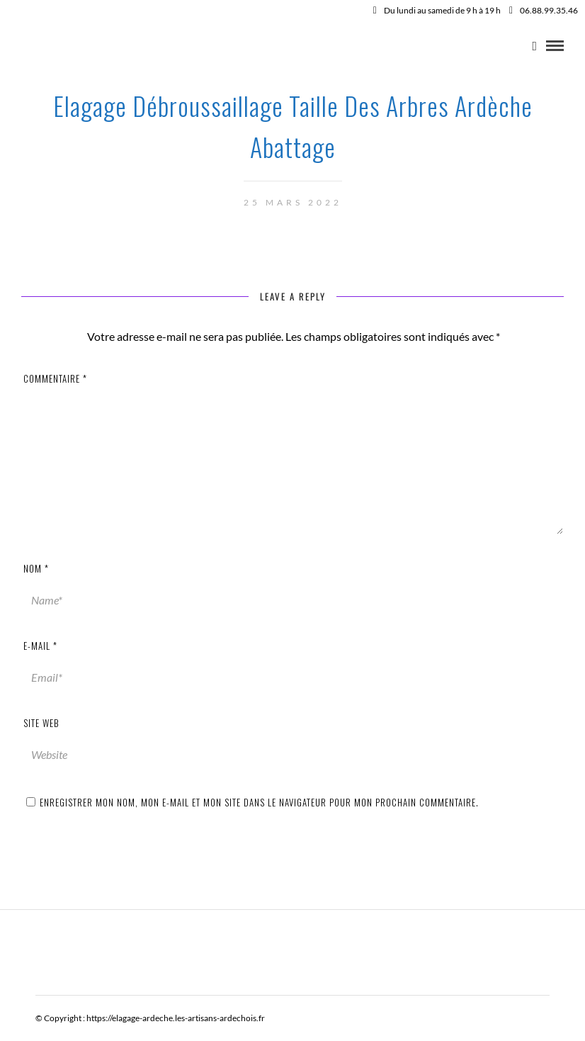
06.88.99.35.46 (543, 10)
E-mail (40, 645)
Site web (41, 723)
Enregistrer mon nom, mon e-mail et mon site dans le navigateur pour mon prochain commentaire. (259, 802)
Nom (36, 568)
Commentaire (55, 378)
